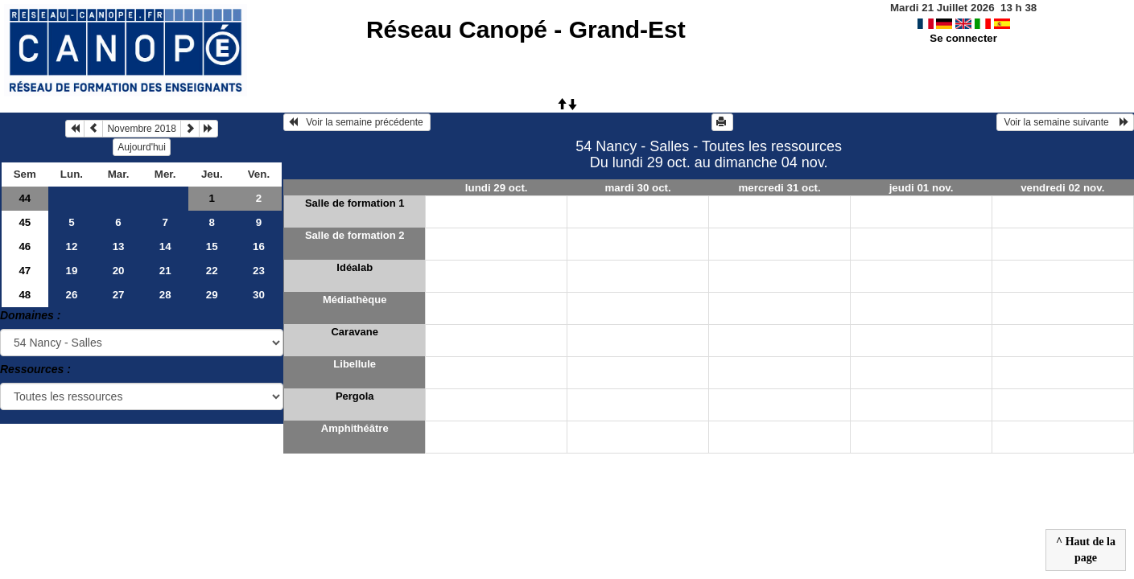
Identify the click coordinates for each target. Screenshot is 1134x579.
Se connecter (963, 38)
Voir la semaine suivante (1065, 122)
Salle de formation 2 (355, 235)
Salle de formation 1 (355, 203)
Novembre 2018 (141, 128)
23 (259, 271)
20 (119, 271)
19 (72, 271)
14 (165, 246)
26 (72, 295)
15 (212, 246)
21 (165, 271)
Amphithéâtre (355, 428)
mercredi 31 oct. (779, 188)
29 (212, 295)
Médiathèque (354, 300)
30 (259, 295)
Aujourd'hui (142, 147)
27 (119, 295)
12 (72, 246)
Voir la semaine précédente (357, 122)
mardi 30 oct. (638, 188)
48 (25, 295)
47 (25, 271)
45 (25, 222)
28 (165, 295)
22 (212, 271)
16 (259, 246)
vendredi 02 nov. (1062, 188)
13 (119, 246)
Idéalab (354, 267)
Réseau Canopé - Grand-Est (526, 29)
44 (25, 198)
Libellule (354, 364)
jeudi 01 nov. (921, 188)
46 (25, 246)
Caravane (354, 332)
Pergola (355, 396)
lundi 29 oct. (496, 188)
